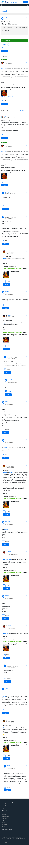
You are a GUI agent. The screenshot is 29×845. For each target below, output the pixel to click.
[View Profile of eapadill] (6, 439)
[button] (27, 18)
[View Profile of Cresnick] (6, 688)
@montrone (5, 633)
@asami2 (11, 472)
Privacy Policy (4, 838)
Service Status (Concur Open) (8, 830)
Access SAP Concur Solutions (8, 812)
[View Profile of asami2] (6, 401)
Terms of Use (9, 838)
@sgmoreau (5, 322)
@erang (4, 258)
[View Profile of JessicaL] (5, 116)
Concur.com (4, 814)
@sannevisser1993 (7, 559)
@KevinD (5, 447)
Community (14, 2)
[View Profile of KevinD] (7, 62)
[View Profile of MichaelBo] (9, 355)
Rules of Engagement (6, 803)
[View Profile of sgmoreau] (7, 291)
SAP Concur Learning (6, 833)
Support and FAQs (5, 807)
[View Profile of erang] (6, 216)
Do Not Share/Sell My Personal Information (18, 838)
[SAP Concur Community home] (5, 2)
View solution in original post (7, 96)
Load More (14, 795)
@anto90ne (3, 68)
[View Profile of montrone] (7, 595)
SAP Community (5, 826)
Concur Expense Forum (7, 8)
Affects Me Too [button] (5, 44)
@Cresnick (5, 727)
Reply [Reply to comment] (5, 103)
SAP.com (3, 822)
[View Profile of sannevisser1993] (8, 521)
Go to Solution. (8, 40)
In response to (9, 195)
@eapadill (5, 472)
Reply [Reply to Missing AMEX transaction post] (4, 50)
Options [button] (4, 11)
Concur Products (5, 816)
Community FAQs (5, 805)
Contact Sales (4, 818)
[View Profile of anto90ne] (6, 17)
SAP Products (4, 824)
